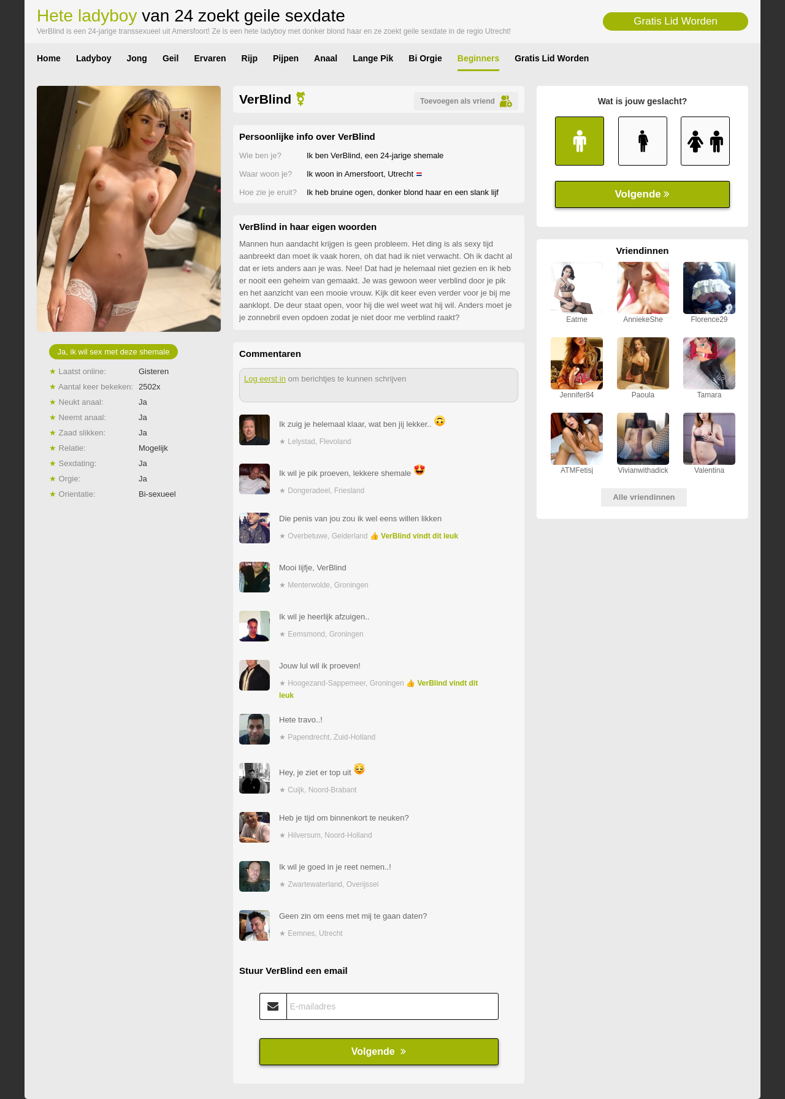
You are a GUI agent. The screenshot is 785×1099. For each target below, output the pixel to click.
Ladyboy (94, 58)
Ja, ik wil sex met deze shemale (114, 351)
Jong (136, 58)
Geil (170, 58)
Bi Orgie (425, 58)
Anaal (325, 58)
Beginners (478, 58)
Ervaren (210, 58)
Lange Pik (373, 58)
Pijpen (286, 58)
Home (49, 58)
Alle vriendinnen (644, 497)
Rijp (250, 58)
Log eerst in (265, 378)
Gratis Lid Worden (676, 21)
